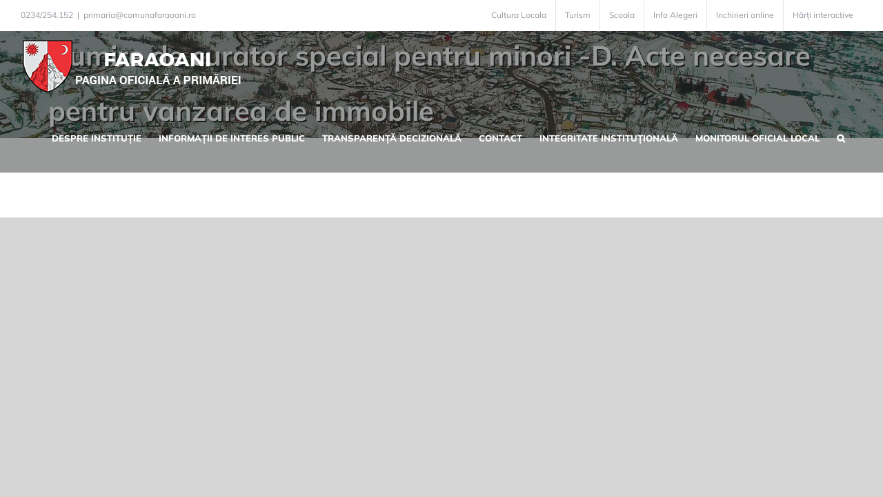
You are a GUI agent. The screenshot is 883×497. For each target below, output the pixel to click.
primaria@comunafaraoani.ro (139, 15)
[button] (858, 136)
